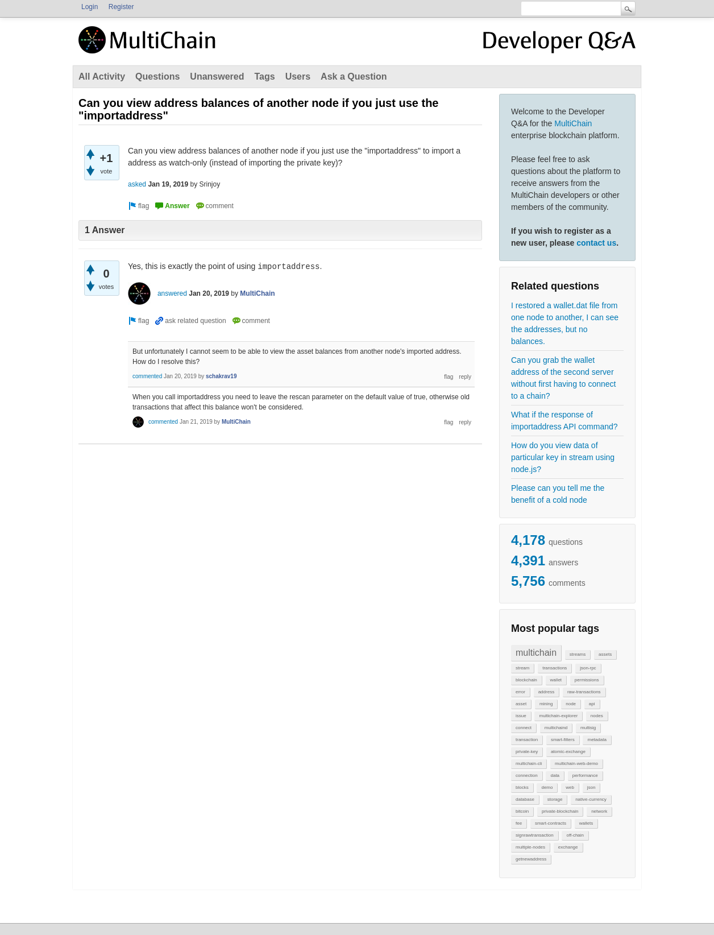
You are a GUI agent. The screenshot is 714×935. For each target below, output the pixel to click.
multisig (588, 727)
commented (147, 376)
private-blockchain (560, 811)
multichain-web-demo (576, 763)
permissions (587, 679)
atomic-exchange (568, 751)
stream (522, 668)
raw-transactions (584, 691)
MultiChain (573, 123)
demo (547, 787)
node (571, 703)
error (520, 691)
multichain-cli (529, 763)
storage (555, 799)
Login (89, 7)
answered (172, 293)
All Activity (101, 76)
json (591, 787)
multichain (536, 652)
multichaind (556, 727)
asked (137, 184)
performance (585, 775)
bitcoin (522, 811)
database (525, 799)
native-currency (591, 799)
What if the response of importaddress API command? (564, 420)
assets (605, 654)
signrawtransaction (535, 835)
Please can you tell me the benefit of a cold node (557, 493)
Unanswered (217, 76)
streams (578, 654)
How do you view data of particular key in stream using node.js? (563, 457)
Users (297, 76)
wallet (556, 679)
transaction (527, 739)
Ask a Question (354, 76)
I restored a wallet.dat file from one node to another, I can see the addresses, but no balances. (564, 323)
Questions (157, 76)
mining (546, 703)
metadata (596, 739)
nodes (597, 715)
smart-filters (563, 739)
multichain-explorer (558, 715)
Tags (264, 76)
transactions (554, 668)
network (599, 811)
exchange (568, 847)
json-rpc (588, 668)
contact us (596, 242)
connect (524, 727)
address (546, 691)
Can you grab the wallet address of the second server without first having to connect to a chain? (563, 377)
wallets (586, 823)
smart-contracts (550, 823)
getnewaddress (531, 859)
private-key (527, 751)
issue (521, 715)
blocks (522, 787)
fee (519, 823)
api (592, 703)
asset (521, 703)
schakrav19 (221, 376)
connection (527, 775)
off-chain (575, 835)
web (570, 787)
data (554, 775)
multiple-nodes (530, 847)
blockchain (526, 679)
